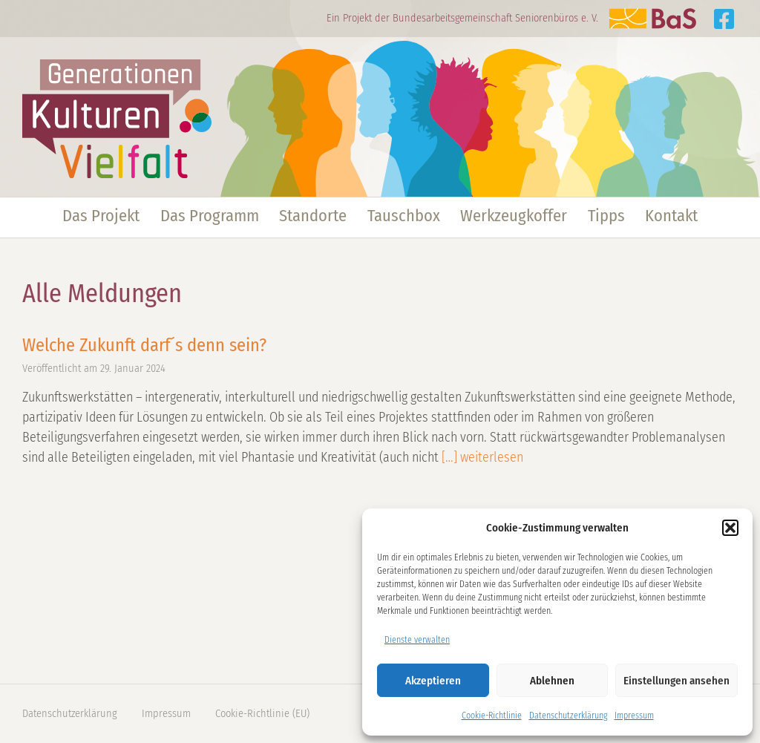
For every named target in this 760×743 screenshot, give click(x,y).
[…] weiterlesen (481, 457)
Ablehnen (552, 680)
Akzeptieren (433, 680)
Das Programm (209, 216)
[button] (730, 527)
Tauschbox (403, 216)
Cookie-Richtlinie (492, 715)
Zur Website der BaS (652, 18)
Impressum (634, 715)
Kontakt (671, 216)
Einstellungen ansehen (676, 680)
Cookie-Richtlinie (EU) (262, 713)
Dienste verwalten (417, 640)
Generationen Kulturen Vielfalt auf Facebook (724, 19)
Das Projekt (101, 216)
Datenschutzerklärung (568, 715)
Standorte (313, 216)
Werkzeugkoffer (513, 216)
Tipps (606, 216)
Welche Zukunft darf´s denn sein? (144, 345)
